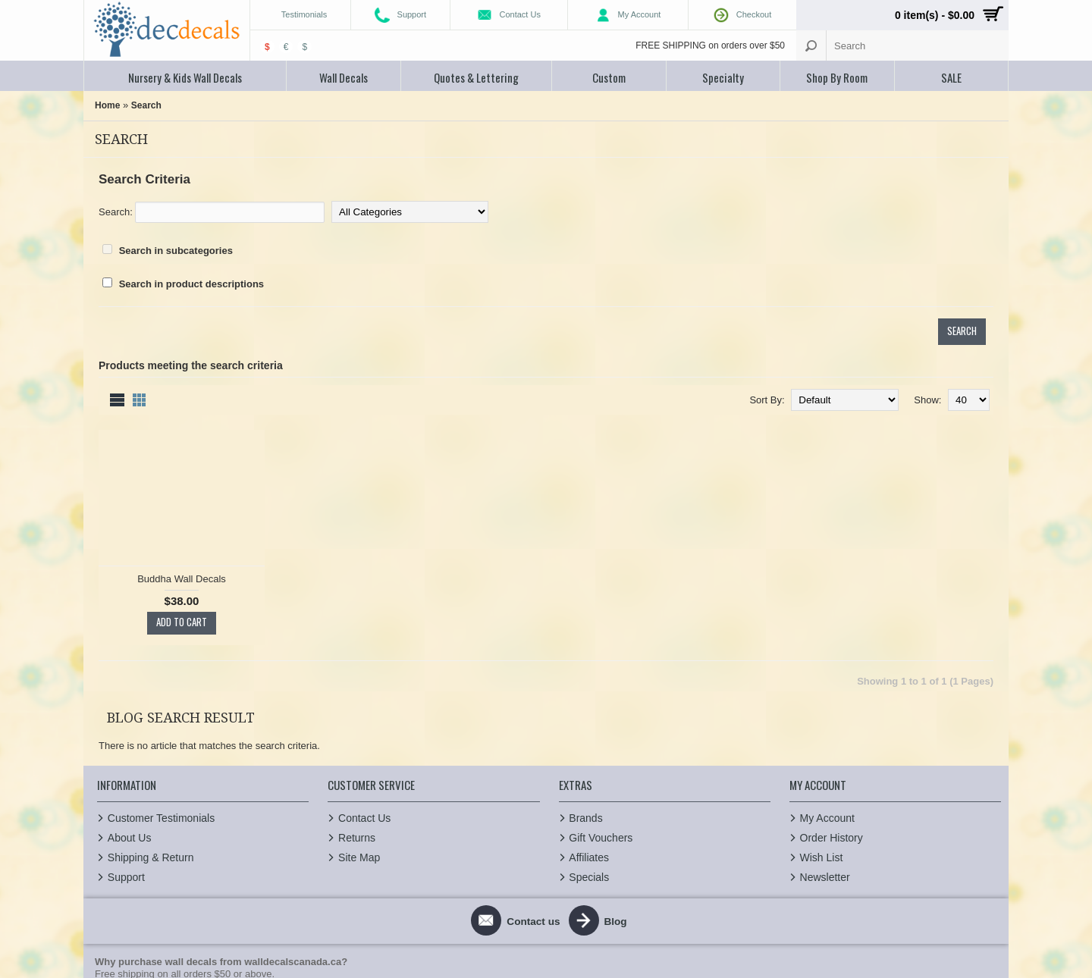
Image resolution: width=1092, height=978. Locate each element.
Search (146, 105)
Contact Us (363, 711)
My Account (826, 711)
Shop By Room (837, 77)
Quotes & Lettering (476, 77)
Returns (356, 731)
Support (125, 770)
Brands (585, 711)
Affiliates (589, 750)
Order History (830, 731)
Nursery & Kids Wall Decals (185, 77)
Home (107, 105)
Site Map (358, 750)
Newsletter (824, 770)
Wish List (821, 750)
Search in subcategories (176, 250)
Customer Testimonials (160, 711)
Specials (589, 770)
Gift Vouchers (600, 731)
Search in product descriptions (191, 284)
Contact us (531, 813)
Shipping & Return (150, 750)
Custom (609, 77)
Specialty (723, 77)
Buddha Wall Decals (266, 437)
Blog (620, 813)
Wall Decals (343, 77)
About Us (129, 731)
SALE (951, 77)
